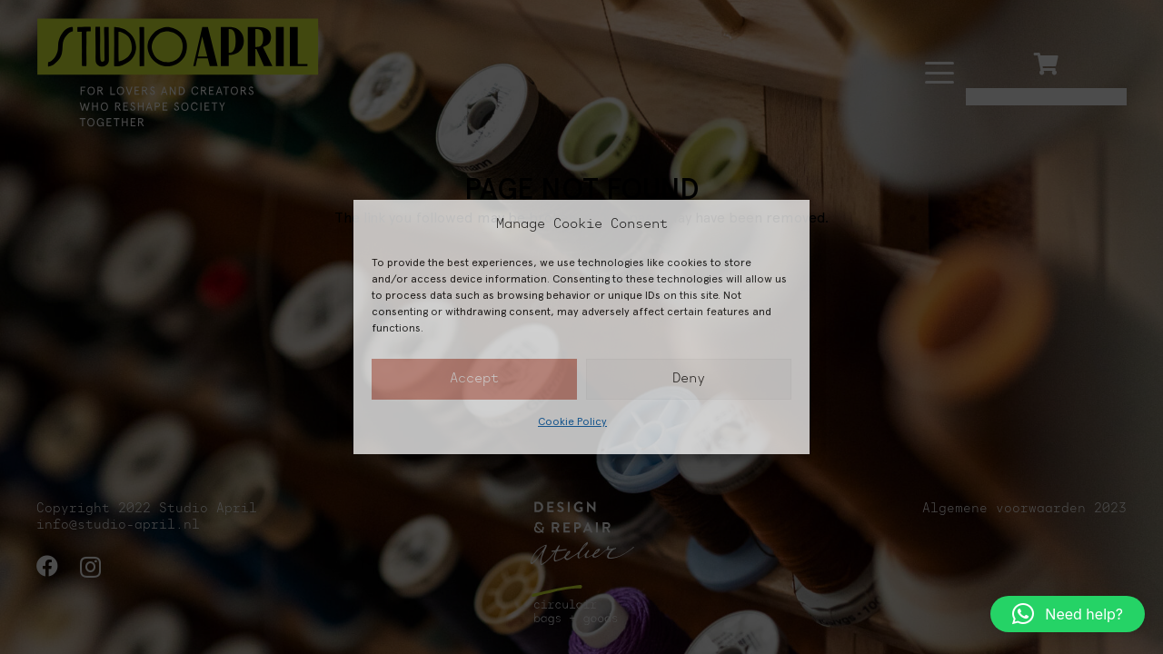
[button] (1067, 614)
